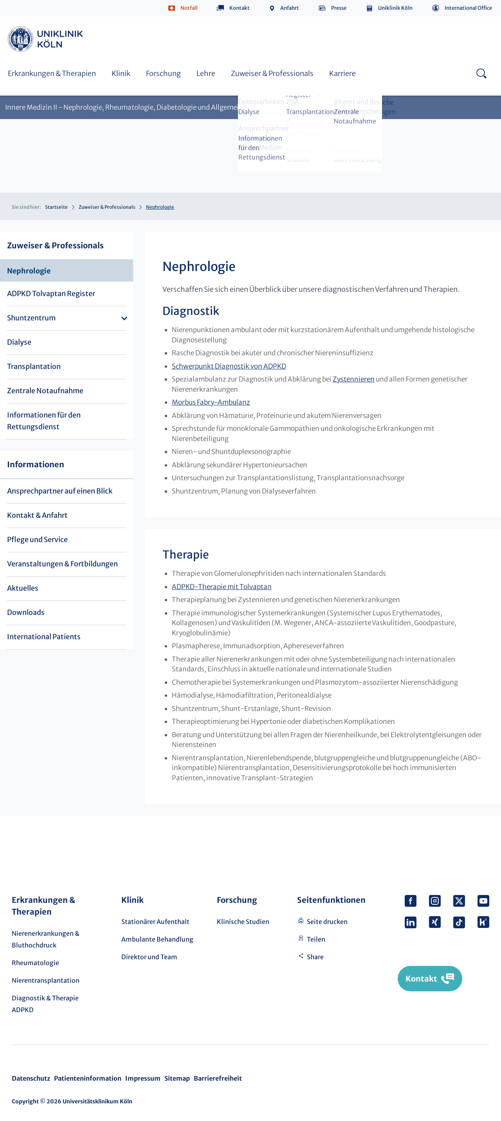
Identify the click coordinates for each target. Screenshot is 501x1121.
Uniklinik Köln (395, 8)
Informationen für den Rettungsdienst (44, 420)
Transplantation (34, 366)
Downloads (26, 612)
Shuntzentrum (31, 317)
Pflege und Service (37, 539)
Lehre (205, 73)
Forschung (163, 73)
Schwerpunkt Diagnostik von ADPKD (229, 366)
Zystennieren (354, 379)
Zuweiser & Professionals (272, 73)
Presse (338, 8)
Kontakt (239, 8)
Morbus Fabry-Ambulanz (211, 402)
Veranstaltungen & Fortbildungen (62, 563)
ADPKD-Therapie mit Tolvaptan (222, 586)
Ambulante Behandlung (157, 939)
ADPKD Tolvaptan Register (51, 293)
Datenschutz (31, 1078)
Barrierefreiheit (218, 1078)
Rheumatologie (35, 963)
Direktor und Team (149, 957)
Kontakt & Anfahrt (37, 515)
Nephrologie (28, 270)
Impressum (142, 1078)
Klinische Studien (243, 922)
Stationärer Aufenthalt (155, 922)
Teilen (316, 939)
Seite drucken (327, 922)
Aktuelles (22, 588)
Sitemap (177, 1078)
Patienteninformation (87, 1078)
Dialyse (19, 342)
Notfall (189, 8)
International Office (468, 8)
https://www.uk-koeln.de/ (46, 39)
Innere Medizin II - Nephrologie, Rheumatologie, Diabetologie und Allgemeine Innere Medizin (150, 107)
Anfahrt (289, 8)
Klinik (121, 73)
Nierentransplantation (45, 980)
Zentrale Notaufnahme (45, 390)
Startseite (56, 207)
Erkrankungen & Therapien (52, 73)
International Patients (44, 636)
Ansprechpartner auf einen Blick (59, 490)
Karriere (342, 73)
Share (315, 957)
